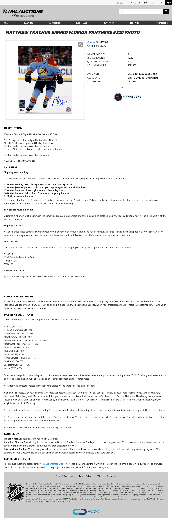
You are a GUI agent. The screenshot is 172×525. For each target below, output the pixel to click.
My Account (135, 3)
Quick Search (82, 23)
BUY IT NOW (109, 23)
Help (154, 3)
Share (120, 87)
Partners (28, 23)
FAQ (146, 3)
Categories (54, 23)
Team (5, 23)
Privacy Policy (85, 476)
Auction (132, 81)
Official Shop (122, 3)
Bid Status (135, 23)
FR (161, 3)
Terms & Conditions (64, 476)
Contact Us (111, 476)
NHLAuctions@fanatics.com (54, 463)
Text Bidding (162, 23)
